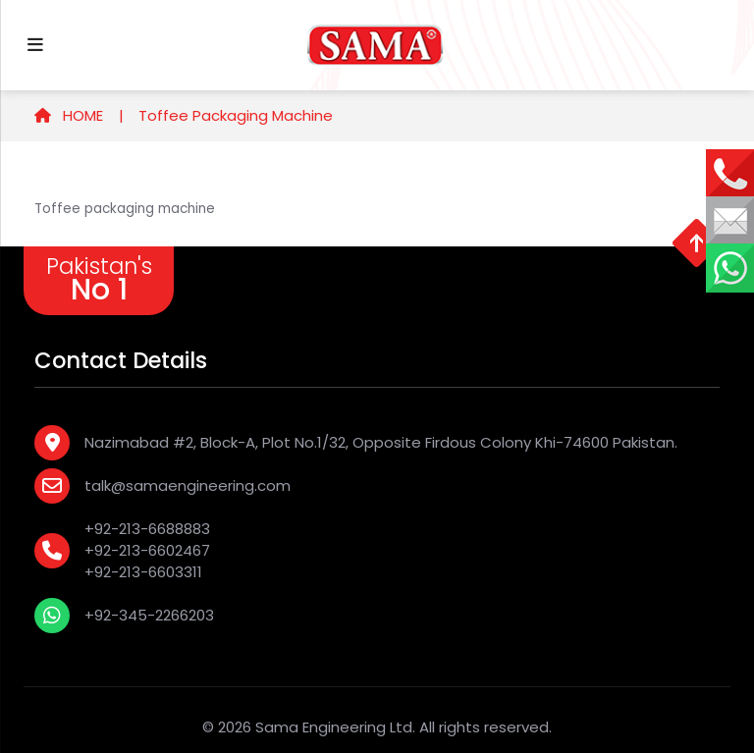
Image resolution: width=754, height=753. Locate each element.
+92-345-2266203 (149, 615)
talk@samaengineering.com (187, 485)
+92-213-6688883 (147, 528)
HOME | (79, 115)
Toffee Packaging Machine (235, 115)
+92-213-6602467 (147, 550)
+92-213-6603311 (143, 572)
